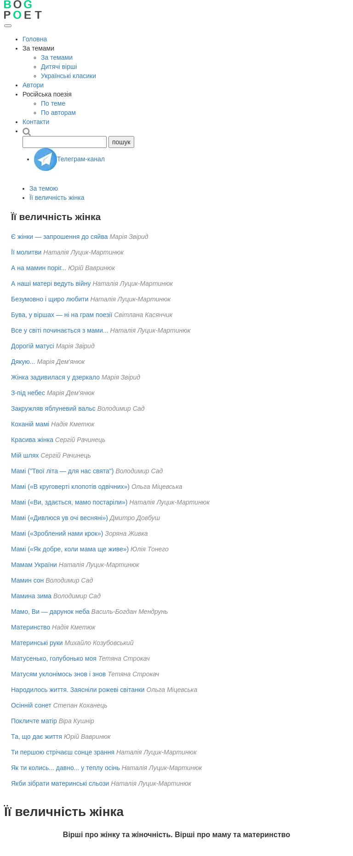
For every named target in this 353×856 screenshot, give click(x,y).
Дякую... (23, 361)
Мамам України (34, 564)
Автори (33, 85)
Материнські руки (37, 642)
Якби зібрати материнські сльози (60, 783)
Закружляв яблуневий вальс (53, 408)
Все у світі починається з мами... (59, 330)
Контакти (36, 121)
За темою (43, 188)
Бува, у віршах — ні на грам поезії (61, 314)
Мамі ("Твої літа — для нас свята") (62, 471)
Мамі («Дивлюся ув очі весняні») (59, 518)
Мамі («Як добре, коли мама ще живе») (70, 549)
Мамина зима (31, 596)
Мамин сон (27, 580)
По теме (53, 103)
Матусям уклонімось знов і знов (58, 674)
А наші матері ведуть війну (51, 283)
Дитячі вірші (59, 66)
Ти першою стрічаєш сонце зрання (62, 752)
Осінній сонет (31, 705)
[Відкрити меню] (7, 25)
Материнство (30, 627)
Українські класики (68, 75)
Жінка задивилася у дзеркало (55, 377)
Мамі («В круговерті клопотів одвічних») (70, 486)
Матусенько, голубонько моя (54, 658)
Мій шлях (25, 455)
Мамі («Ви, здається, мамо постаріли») (69, 502)
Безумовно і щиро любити (50, 299)
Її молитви (26, 252)
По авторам (58, 112)
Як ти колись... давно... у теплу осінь (65, 767)
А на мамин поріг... (38, 268)
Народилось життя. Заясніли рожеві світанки (78, 689)
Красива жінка (32, 439)
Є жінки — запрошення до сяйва (59, 236)
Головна (35, 39)
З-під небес (28, 393)
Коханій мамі (30, 424)
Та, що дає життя (36, 736)
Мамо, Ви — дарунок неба (50, 611)
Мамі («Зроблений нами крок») (57, 533)
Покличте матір (34, 721)
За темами (57, 57)
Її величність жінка (56, 197)
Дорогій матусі (32, 346)
